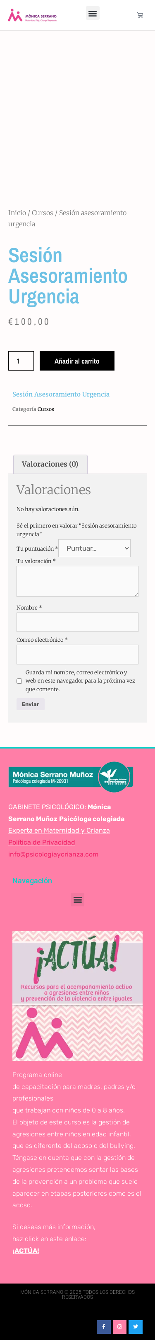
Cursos (42, 213)
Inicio (17, 213)
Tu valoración (36, 561)
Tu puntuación (37, 548)
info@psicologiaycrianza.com (53, 854)
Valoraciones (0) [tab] (50, 464)
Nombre (29, 607)
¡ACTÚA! (25, 1251)
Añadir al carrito (77, 361)
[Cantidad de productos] (21, 361)
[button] (93, 13)
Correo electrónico (42, 639)
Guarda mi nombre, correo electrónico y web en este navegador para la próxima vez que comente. (80, 681)
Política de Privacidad (41, 842)
